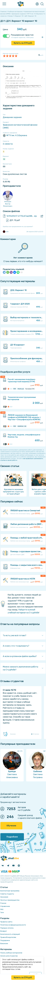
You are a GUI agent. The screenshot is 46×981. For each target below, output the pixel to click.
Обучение (11, 825)
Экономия (4, 897)
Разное (3, 903)
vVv (6, 231)
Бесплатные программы (9, 891)
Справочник (5, 906)
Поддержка (5, 940)
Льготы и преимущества (9, 900)
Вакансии (4, 943)
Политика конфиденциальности (13, 925)
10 (4, 159)
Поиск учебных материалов (11, 953)
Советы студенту (7, 894)
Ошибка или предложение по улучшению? (18, 226)
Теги (2, 912)
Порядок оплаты (6, 928)
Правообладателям (8, 937)
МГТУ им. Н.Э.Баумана (15, 135)
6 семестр (8, 144)
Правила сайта (6, 922)
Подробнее (12, 837)
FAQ (1, 909)
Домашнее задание (12, 117)
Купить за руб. (23, 43)
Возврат (3, 931)
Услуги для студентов (9, 956)
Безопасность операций (10, 934)
